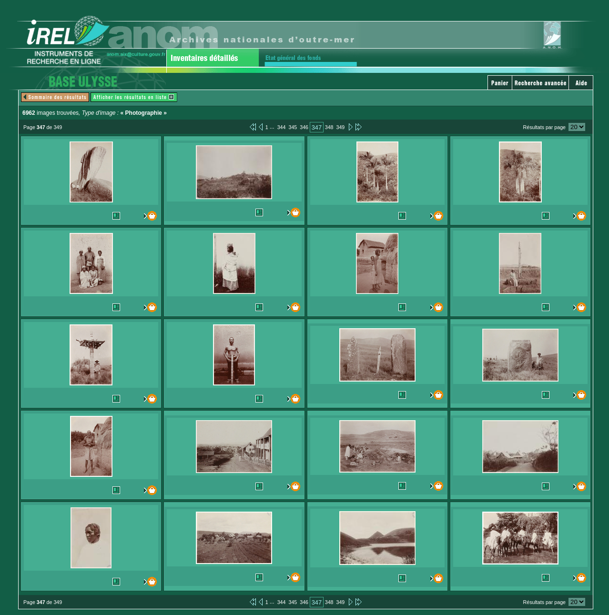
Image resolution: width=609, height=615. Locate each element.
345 (292, 127)
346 (304, 127)
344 (281, 127)
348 (329, 127)
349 (340, 127)
